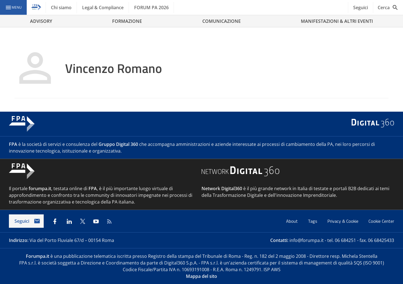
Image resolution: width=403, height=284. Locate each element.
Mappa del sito (201, 276)
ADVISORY (41, 21)
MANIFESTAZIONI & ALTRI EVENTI (337, 21)
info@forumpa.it (306, 240)
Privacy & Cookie (343, 221)
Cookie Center (381, 221)
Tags (313, 221)
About (292, 221)
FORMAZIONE (127, 21)
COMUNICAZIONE (221, 21)
